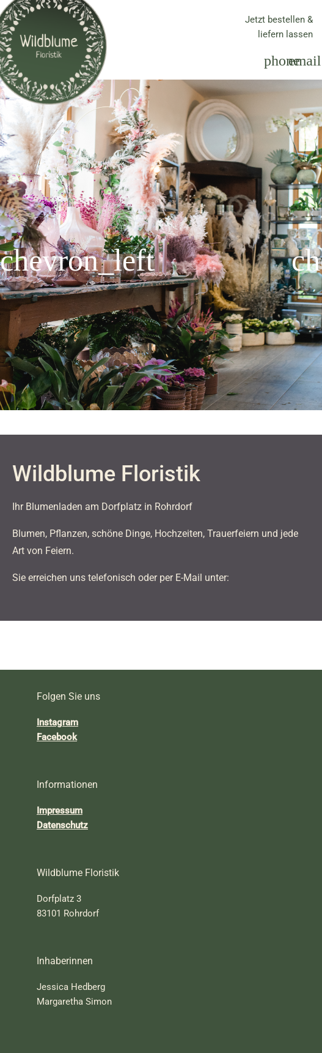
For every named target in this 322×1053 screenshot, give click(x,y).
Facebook (57, 737)
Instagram (57, 722)
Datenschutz (62, 825)
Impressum (59, 810)
